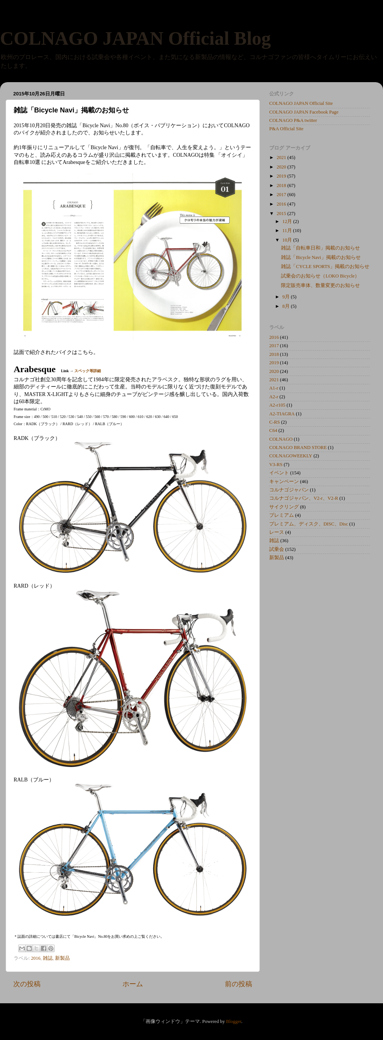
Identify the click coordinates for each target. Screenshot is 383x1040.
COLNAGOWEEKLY (290, 455)
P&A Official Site (286, 128)
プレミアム (281, 515)
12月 (288, 221)
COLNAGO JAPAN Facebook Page (304, 112)
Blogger (233, 1021)
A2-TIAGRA (282, 413)
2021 (281, 157)
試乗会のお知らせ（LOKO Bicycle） (320, 276)
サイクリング (284, 507)
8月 (287, 306)
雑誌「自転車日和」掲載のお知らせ (320, 248)
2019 (281, 176)
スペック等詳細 (87, 371)
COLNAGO (281, 439)
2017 (281, 194)
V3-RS (276, 464)
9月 (287, 296)
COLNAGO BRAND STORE (298, 447)
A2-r (273, 396)
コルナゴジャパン (289, 490)
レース (276, 532)
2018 (281, 185)
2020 (281, 167)
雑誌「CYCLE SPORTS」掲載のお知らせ (325, 266)
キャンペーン (284, 481)
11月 (288, 230)
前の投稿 (238, 984)
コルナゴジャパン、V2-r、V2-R (303, 498)
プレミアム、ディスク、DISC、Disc (308, 524)
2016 (36, 958)
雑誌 (48, 958)
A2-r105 (277, 405)
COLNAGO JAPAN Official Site (301, 103)
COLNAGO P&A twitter (293, 120)
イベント (279, 473)
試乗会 (276, 549)
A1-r (273, 388)
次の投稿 (27, 984)
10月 (288, 240)
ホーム (132, 984)
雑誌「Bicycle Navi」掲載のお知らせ (320, 257)
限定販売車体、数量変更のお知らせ (320, 285)
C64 (273, 430)
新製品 (62, 958)
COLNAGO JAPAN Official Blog (135, 38)
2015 (281, 213)
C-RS (274, 422)
